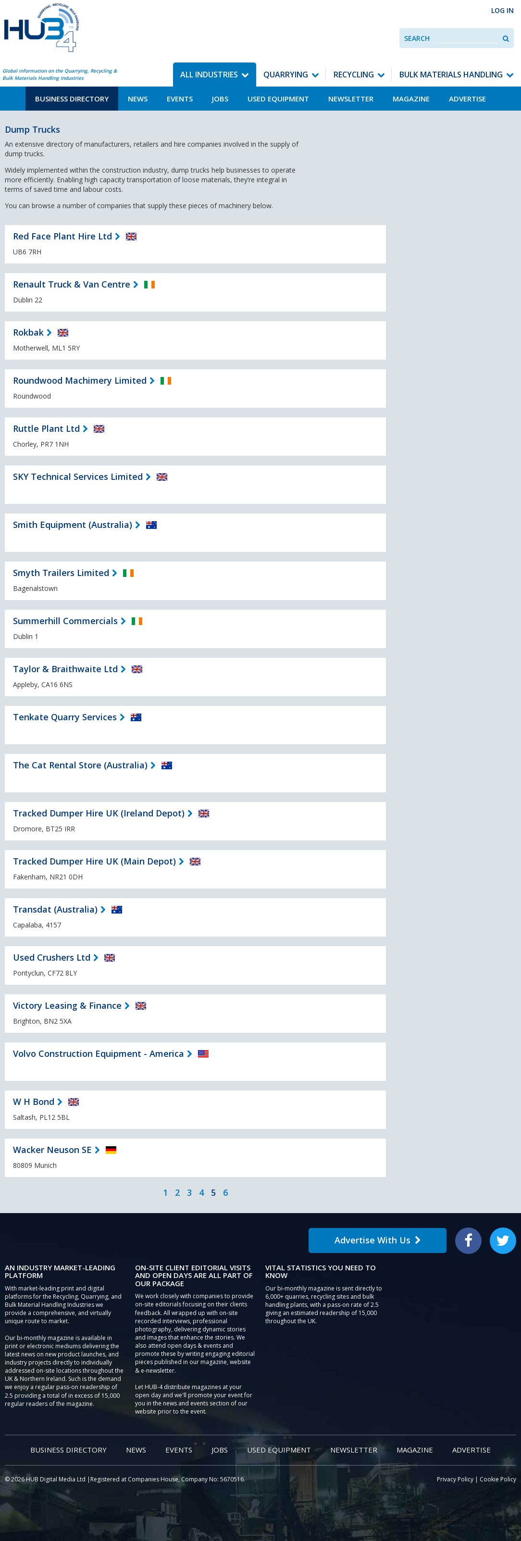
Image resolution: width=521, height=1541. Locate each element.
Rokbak (28, 332)
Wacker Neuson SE (52, 1149)
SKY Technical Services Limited (78, 476)
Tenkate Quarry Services (65, 717)
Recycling (354, 74)
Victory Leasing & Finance (67, 1005)
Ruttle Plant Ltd (46, 428)
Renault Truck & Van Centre (71, 284)
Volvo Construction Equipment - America (98, 1053)
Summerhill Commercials (65, 620)
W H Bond (33, 1101)
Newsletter (350, 98)
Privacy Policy (455, 1479)
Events (180, 98)
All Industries (209, 74)
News (138, 98)
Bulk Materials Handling (451, 74)
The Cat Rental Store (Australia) (80, 765)
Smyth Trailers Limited (61, 572)
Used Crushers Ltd (51, 957)
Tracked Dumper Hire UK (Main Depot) (94, 861)
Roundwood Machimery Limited (80, 380)
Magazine (411, 98)
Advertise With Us (378, 1240)
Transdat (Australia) (55, 909)
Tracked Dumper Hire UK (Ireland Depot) (99, 813)
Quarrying (285, 74)
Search (417, 38)
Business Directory (72, 98)
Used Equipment (278, 98)
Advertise (467, 98)
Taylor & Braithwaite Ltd (65, 669)
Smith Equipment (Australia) (72, 524)
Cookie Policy (498, 1479)
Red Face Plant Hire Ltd (62, 236)
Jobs (220, 98)
